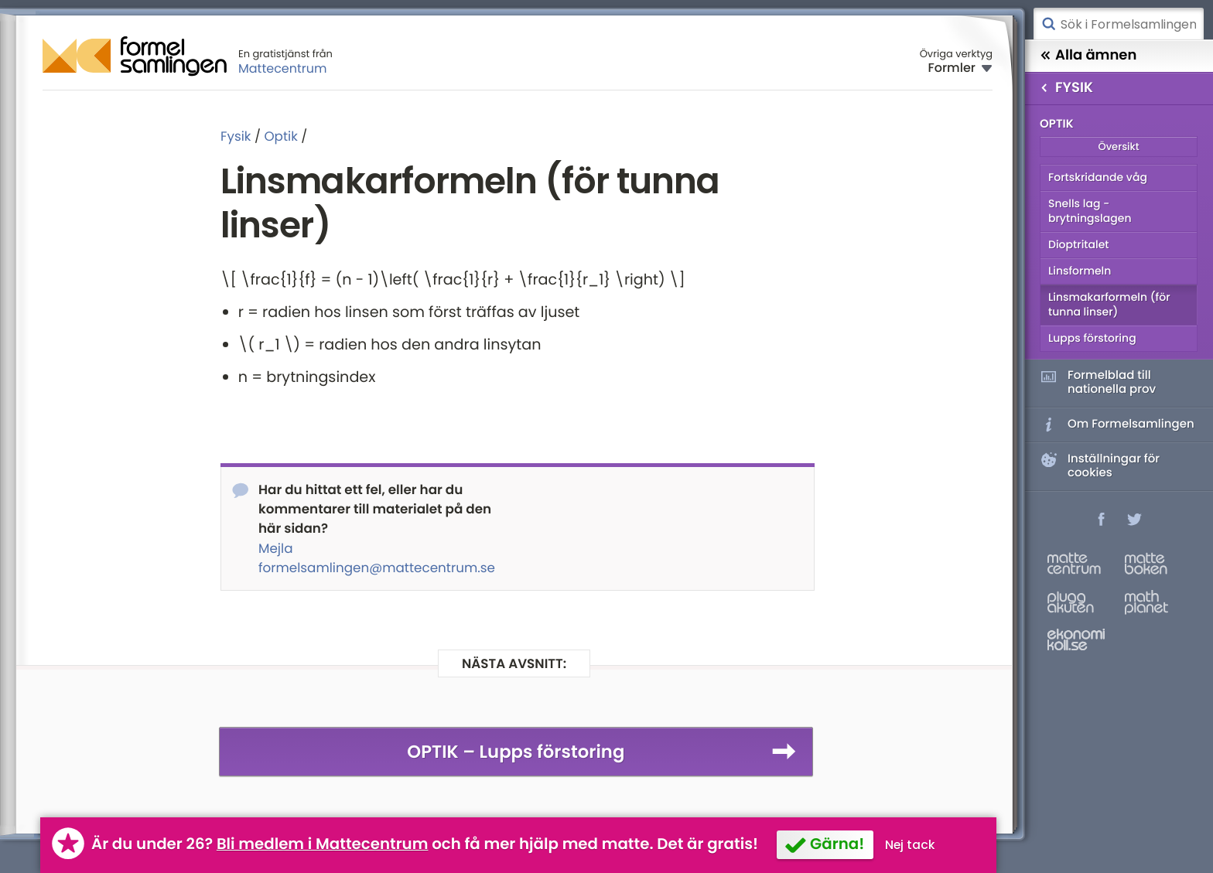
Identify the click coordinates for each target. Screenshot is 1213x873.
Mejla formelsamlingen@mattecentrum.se (376, 558)
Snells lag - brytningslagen (1089, 211)
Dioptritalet (1078, 244)
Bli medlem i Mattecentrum (323, 843)
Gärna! (837, 843)
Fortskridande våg (1097, 177)
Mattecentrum (282, 68)
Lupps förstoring (1092, 338)
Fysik (235, 136)
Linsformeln (1079, 270)
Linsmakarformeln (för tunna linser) (1109, 304)
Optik (280, 136)
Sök (1048, 24)
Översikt (1118, 146)
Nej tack (910, 845)
